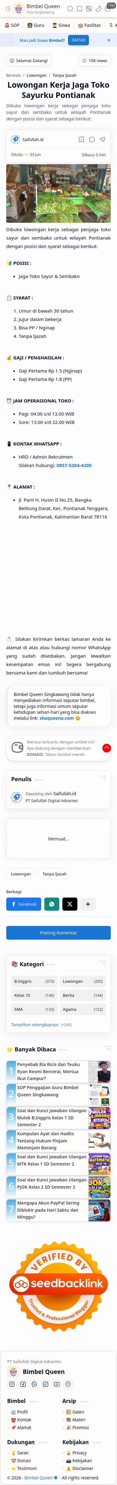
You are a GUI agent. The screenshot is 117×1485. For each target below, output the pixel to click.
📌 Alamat (21, 1427)
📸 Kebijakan (79, 1460)
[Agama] (83, 1009)
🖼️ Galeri (75, 1412)
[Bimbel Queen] (18, 8)
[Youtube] (56, 1384)
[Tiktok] (45, 1384)
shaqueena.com (57, 718)
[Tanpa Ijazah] (54, 873)
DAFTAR (78, 40)
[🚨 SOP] (12, 25)
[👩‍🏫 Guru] (35, 25)
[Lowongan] (21, 873)
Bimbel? (57, 40)
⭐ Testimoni (24, 1468)
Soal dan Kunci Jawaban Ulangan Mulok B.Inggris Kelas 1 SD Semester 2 (52, 1117)
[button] (7, 8)
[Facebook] (23, 1384)
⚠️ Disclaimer (79, 1468)
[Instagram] (12, 1384)
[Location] (68, 1384)
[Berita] (83, 995)
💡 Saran (20, 1453)
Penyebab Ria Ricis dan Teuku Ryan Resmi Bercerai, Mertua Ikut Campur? (48, 1071)
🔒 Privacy (76, 1453)
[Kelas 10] (34, 995)
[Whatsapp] (34, 1384)
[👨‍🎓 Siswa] (61, 25)
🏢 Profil (19, 1412)
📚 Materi (75, 1420)
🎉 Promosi (77, 1427)
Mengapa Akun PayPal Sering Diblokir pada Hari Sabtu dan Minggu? (48, 1210)
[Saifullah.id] (32, 139)
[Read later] (81, 139)
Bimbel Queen (41, 1478)
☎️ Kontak (21, 1420)
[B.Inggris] (34, 981)
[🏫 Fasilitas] (89, 25)
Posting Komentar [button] (58, 933)
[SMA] (34, 1009)
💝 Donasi (21, 1460)
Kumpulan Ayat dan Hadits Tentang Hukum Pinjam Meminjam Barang (45, 1141)
